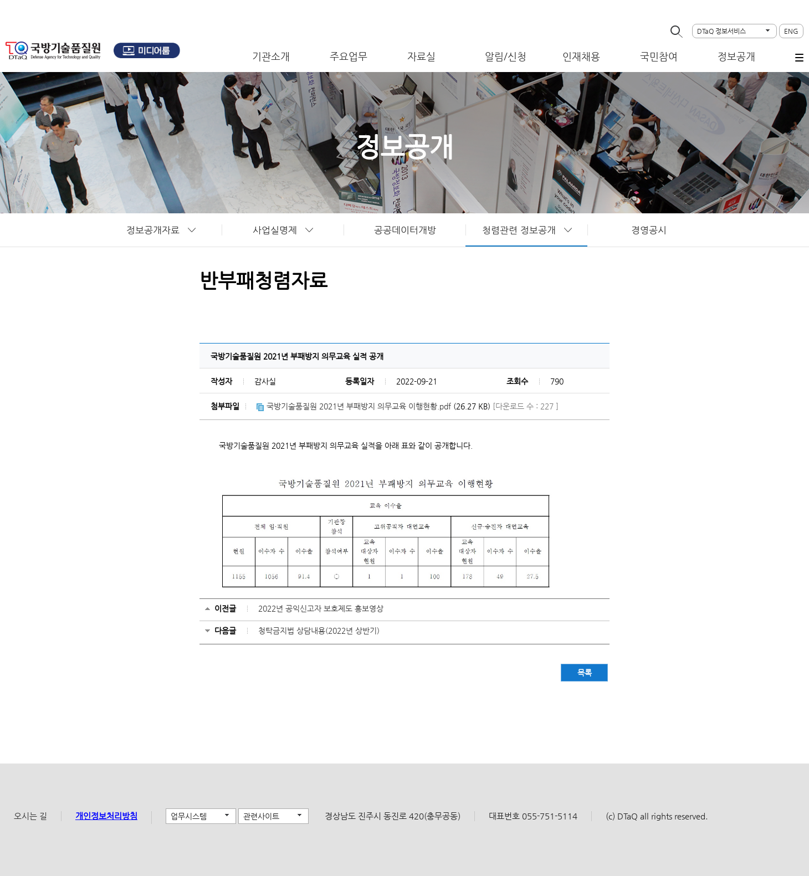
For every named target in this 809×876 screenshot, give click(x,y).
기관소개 (271, 56)
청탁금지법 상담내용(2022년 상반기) (319, 630)
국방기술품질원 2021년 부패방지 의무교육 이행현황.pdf (359, 406)
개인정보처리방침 (106, 816)
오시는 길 (30, 816)
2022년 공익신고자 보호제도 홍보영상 (320, 608)
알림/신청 (505, 56)
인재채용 (581, 56)
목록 (584, 672)
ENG (791, 31)
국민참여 (659, 56)
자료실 (421, 56)
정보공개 (736, 56)
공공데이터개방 (405, 229)
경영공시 (649, 229)
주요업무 (348, 56)
